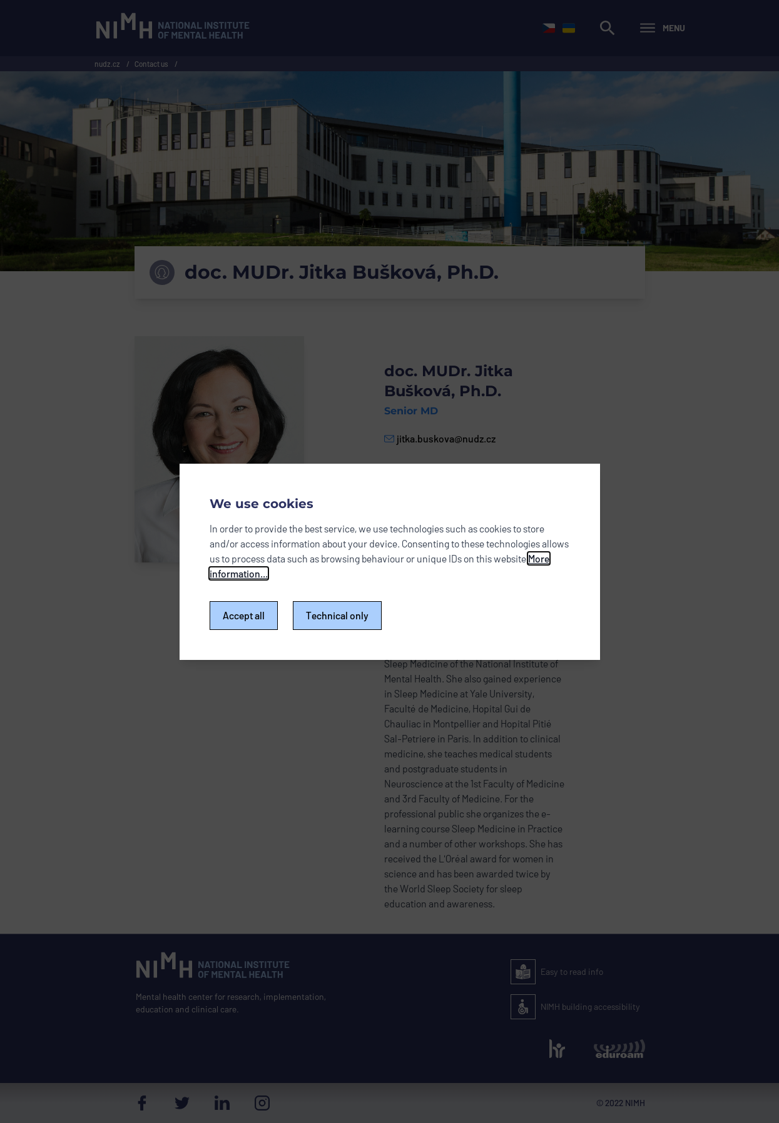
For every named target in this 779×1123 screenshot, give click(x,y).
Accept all (244, 615)
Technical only (337, 615)
